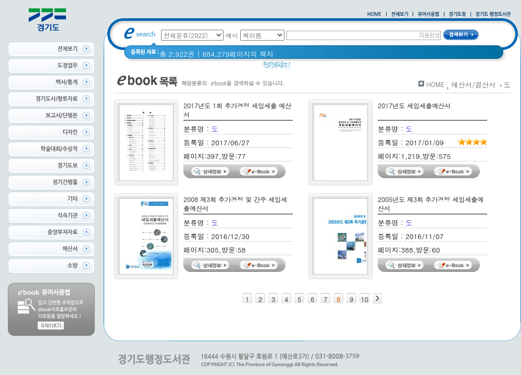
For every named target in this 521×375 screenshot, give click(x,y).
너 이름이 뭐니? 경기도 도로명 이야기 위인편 (390, 67)
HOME (435, 84)
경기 (304, 67)
